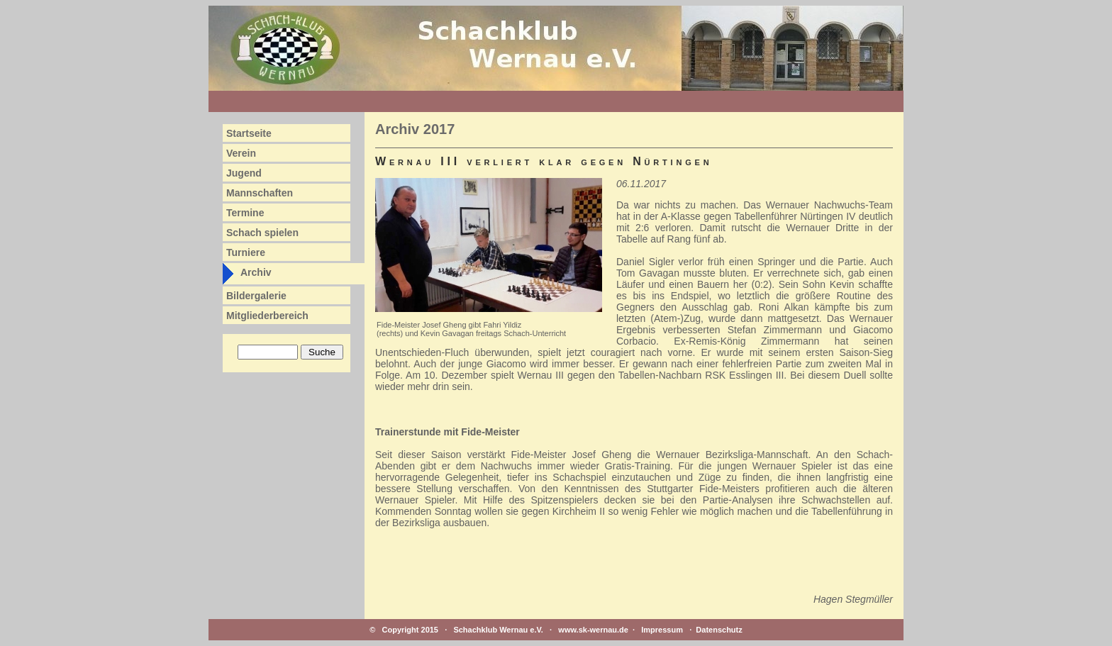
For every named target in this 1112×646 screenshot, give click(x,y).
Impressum (662, 629)
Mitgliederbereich (267, 315)
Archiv (256, 272)
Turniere (245, 252)
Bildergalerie (256, 295)
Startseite (249, 133)
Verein (241, 153)
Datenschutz (719, 629)
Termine (245, 212)
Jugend (244, 173)
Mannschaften (259, 193)
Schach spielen (262, 232)
